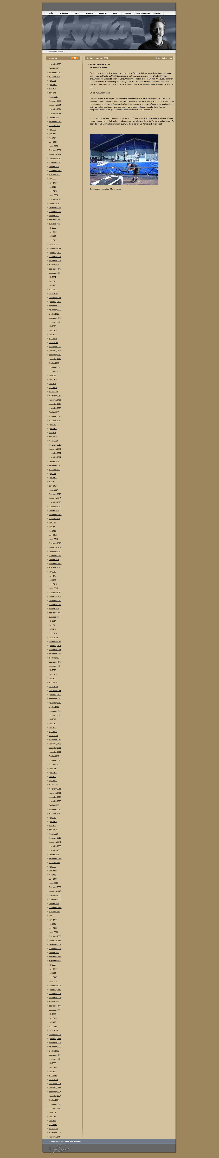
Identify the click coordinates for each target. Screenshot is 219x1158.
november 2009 (55, 850)
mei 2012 (52, 727)
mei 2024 (52, 138)
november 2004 (55, 1096)
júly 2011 (52, 768)
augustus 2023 (54, 175)
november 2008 (55, 899)
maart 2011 (53, 785)
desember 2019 (55, 355)
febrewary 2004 (55, 1133)
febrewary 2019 (55, 396)
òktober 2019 (54, 363)
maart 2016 (53, 539)
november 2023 (55, 162)
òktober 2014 (54, 609)
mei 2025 (52, 89)
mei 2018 (52, 433)
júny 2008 (52, 920)
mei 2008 (52, 924)
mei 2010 (52, 826)
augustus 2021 (54, 273)
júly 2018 (52, 424)
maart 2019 (53, 392)
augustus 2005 (54, 1059)
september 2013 (55, 662)
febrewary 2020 (55, 347)
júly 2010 (52, 818)
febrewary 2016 (55, 543)
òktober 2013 (54, 658)
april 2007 (53, 977)
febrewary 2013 (55, 691)
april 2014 (53, 633)
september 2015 (55, 564)
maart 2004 (53, 1129)
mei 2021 (52, 285)
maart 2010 (53, 834)
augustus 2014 (54, 617)
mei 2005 (52, 1071)
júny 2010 (52, 822)
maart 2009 (53, 883)
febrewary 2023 (55, 199)
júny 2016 (52, 527)
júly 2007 (52, 965)
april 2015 (53, 584)
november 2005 (55, 1047)
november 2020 (55, 310)
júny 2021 (52, 281)
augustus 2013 (54, 666)
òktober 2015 (54, 560)
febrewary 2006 (55, 1035)
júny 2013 (52, 674)
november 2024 (55, 113)
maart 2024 (53, 146)
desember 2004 (55, 1092)
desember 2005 (55, 1043)
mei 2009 (52, 875)
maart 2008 (53, 932)
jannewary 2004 (55, 1137)
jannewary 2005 (55, 1088)
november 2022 (55, 212)
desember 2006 (55, 994)
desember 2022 (55, 207)
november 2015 (55, 555)
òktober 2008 (54, 903)
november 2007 (55, 949)
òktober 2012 (54, 707)
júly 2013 (52, 670)
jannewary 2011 (55, 793)
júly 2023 (52, 179)
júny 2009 (52, 871)
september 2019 (55, 367)
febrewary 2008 (55, 936)
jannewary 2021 (55, 302)
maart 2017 (53, 490)
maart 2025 (53, 97)
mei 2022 (52, 236)
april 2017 (53, 486)
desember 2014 (55, 601)
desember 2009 (55, 846)
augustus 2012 (54, 715)
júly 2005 (52, 1063)
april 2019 (53, 388)
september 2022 (55, 220)
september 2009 (55, 858)
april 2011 (53, 781)
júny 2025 (52, 85)
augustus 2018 (54, 420)
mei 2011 (52, 777)
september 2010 (55, 809)
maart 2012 (53, 736)
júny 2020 (52, 330)
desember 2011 (55, 748)
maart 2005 (53, 1080)
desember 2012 (55, 699)
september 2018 (55, 416)
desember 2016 (55, 502)
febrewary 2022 (55, 248)
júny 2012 (52, 723)
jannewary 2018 (55, 449)
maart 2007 (53, 981)
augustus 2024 (54, 126)
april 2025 (53, 93)
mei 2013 (52, 678)
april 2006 (53, 1026)
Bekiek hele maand (164, 58)
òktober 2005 (54, 1051)
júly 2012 (52, 719)
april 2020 (53, 338)
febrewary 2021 (55, 298)
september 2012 (55, 711)
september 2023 (55, 171)
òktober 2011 (54, 756)
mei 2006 (52, 1022)
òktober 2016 (54, 510)
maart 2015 (53, 588)
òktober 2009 (54, 854)
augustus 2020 (54, 322)
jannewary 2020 (55, 351)
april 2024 (53, 142)
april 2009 (53, 879)
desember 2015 (55, 551)
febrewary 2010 (55, 838)
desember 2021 (55, 257)
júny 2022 (52, 232)
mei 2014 (52, 629)
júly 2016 (52, 523)
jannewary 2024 (55, 154)
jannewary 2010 (55, 842)
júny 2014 (52, 625)
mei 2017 (52, 482)
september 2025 (55, 72)
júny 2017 (52, 478)
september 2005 (55, 1055)
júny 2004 (52, 1116)
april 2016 (53, 535)
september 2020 (55, 318)
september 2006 (55, 1006)
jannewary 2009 (55, 891)
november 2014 (55, 605)
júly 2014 (52, 621)
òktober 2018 (54, 412)
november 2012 (55, 703)
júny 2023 (52, 183)
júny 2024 (52, 134)
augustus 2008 (54, 912)
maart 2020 (53, 343)
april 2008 (53, 928)
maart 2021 (53, 293)
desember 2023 (55, 158)
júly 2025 (52, 81)
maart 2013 (53, 686)
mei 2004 (52, 1120)
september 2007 (55, 957)
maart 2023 (53, 195)
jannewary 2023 (55, 203)
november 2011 (55, 752)
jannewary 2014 (55, 646)
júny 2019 (52, 379)
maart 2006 (53, 1030)
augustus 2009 (54, 863)
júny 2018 (52, 429)
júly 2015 (52, 572)
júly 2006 (52, 1014)
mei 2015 (52, 580)
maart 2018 (53, 441)
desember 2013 (55, 650)
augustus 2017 (54, 470)
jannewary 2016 (55, 547)
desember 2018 (55, 404)
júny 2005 (52, 1067)
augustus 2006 (54, 1010)
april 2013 (53, 682)
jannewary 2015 (55, 596)
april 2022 (53, 240)
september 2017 (55, 465)
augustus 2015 (54, 568)
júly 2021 (52, 277)
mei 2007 (52, 973)
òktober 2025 (54, 68)
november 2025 (55, 64)
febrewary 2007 (55, 985)
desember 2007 (55, 944)
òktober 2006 (54, 1002)
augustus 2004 (54, 1108)
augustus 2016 (54, 519)
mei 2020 (52, 334)
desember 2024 (55, 109)
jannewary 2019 (55, 400)
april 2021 (53, 289)
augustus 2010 (54, 813)
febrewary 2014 (55, 641)
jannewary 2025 (55, 105)
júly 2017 (52, 474)
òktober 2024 (54, 117)
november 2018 (55, 408)
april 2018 (53, 437)
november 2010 (55, 801)
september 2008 (55, 908)
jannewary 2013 (55, 695)
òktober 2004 (54, 1100)
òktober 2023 (54, 167)
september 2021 (55, 269)
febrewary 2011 (55, 789)
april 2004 (53, 1125)
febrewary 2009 (55, 887)
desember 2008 (55, 895)
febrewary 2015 (55, 592)
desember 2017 (55, 453)
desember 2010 (55, 797)
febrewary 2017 (55, 494)
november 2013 (55, 654)
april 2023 (53, 191)
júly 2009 (52, 867)
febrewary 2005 (55, 1084)
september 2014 (55, 613)
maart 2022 (53, 244)
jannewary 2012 (55, 744)
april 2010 (53, 830)
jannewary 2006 (55, 1039)
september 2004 (55, 1104)
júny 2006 (52, 1018)
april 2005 (53, 1075)
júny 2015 (52, 576)
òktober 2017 (54, 461)
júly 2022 (52, 228)
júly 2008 (52, 916)
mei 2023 (52, 187)
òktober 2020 (54, 314)
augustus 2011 (54, 764)
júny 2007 (52, 969)
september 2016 (55, 515)
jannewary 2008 (55, 940)
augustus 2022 (54, 224)
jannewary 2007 (55, 989)
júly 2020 (52, 326)
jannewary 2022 (55, 253)
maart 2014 (53, 637)
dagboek (52, 51)
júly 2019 (52, 375)
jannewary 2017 (55, 498)
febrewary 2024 (55, 150)
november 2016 (55, 506)
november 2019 (55, 359)
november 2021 (55, 261)
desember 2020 (55, 306)
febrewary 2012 (55, 740)
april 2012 (53, 732)
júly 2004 (52, 1112)
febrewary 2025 (55, 101)
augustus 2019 (54, 371)
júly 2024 (52, 130)
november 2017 (55, 457)
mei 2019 (52, 384)
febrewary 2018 (55, 445)
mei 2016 (52, 531)
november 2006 (55, 998)
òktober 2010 (54, 805)
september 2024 (55, 121)
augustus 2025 (54, 76)
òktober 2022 (54, 216)
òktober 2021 (54, 265)
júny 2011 (52, 772)
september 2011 (55, 760)
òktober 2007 (54, 953)
